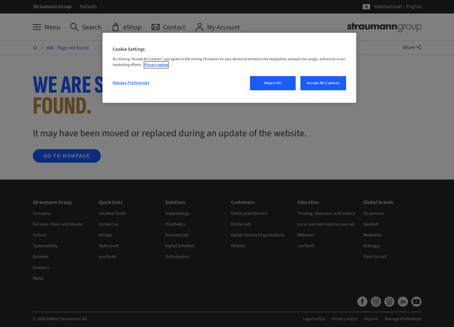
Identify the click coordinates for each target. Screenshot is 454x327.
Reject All (272, 83)
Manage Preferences (131, 83)
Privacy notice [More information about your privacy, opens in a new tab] (156, 65)
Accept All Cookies (323, 83)
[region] (229, 68)
